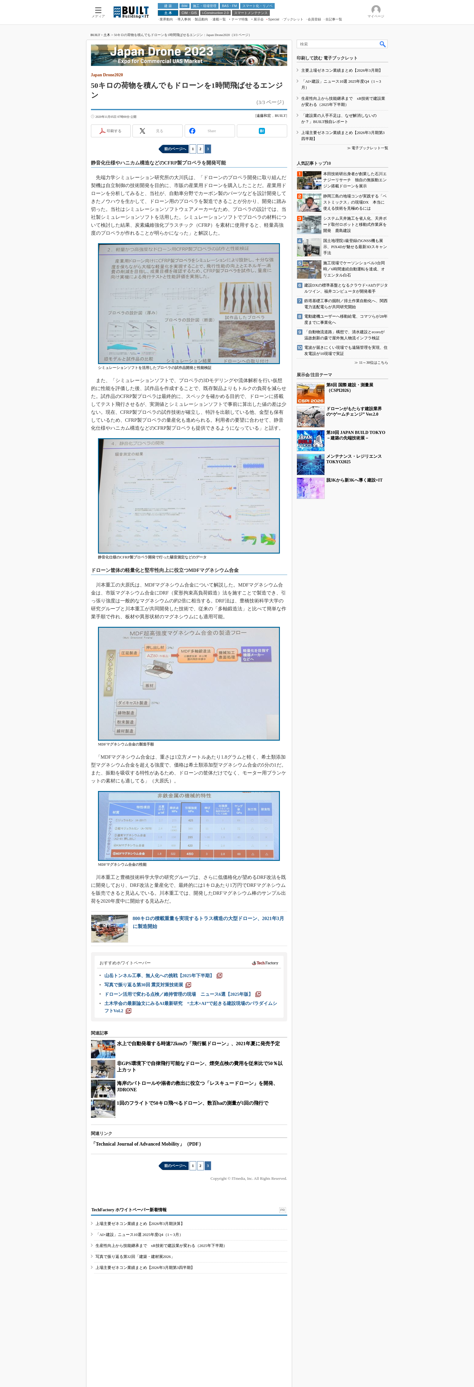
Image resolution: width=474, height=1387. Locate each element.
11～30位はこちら (373, 362)
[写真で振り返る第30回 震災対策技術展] (147, 984)
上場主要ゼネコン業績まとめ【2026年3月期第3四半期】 (145, 1267)
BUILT (95, 35)
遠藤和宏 (263, 116)
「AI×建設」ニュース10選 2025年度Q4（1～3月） (139, 1234)
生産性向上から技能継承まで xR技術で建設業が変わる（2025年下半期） (161, 1245)
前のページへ (175, 149)
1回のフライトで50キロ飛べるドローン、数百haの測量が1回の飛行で (193, 1103)
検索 (383, 44)
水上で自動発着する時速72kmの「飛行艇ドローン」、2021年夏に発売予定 (198, 1043)
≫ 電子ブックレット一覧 (367, 148)
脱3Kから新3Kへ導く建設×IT (354, 480)
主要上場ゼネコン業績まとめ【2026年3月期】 (342, 70)
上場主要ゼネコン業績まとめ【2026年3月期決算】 (140, 1223)
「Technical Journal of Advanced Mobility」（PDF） (147, 1144)
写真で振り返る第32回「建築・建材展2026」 (135, 1256)
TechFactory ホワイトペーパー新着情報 (129, 1210)
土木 (106, 35)
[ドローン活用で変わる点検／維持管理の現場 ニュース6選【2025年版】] (182, 994)
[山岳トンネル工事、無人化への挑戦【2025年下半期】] (163, 975)
